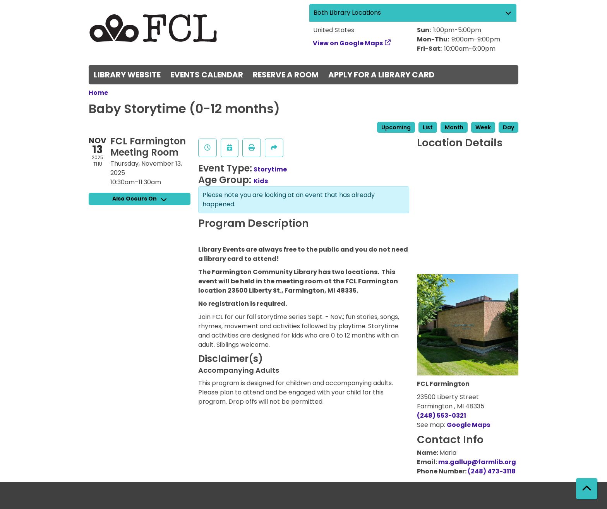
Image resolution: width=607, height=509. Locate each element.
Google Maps (468, 424)
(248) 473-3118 (492, 471)
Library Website (127, 74)
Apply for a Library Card (381, 74)
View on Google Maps (348, 43)
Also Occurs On (139, 198)
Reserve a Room (286, 74)
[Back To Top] (586, 488)
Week (483, 127)
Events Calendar (206, 74)
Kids (261, 181)
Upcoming (396, 127)
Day (508, 127)
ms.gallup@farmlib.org (477, 462)
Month (454, 127)
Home (98, 92)
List (428, 127)
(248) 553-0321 (441, 415)
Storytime (270, 169)
